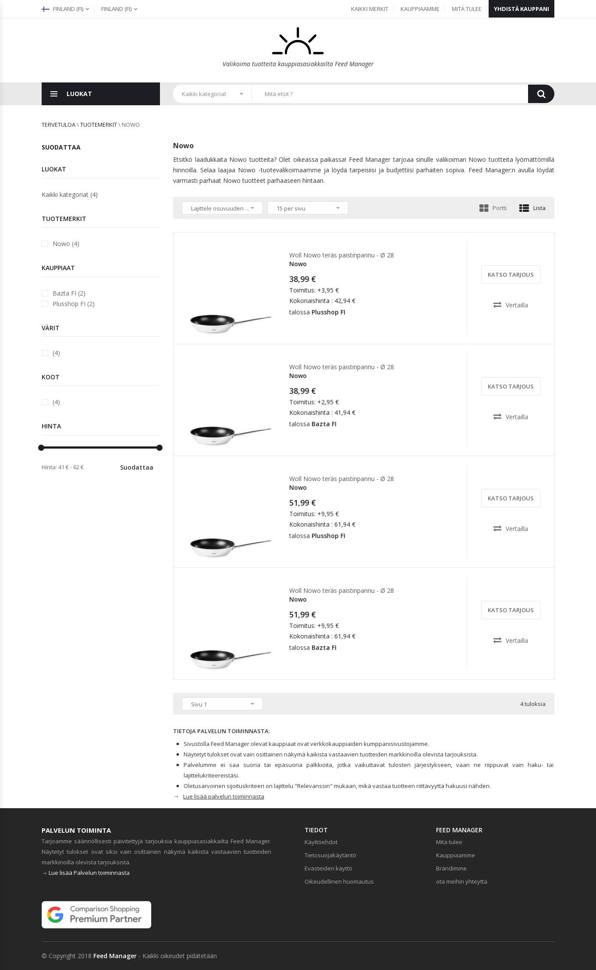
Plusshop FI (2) (74, 304)
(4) (56, 353)
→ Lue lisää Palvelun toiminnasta (86, 873)
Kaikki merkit (369, 9)
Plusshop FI (328, 312)
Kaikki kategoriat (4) (70, 194)
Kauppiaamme (420, 9)
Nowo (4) (66, 243)
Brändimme (451, 868)
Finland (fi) (62, 9)
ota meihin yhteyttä (461, 881)
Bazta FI (324, 424)
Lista (532, 208)
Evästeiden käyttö (328, 868)
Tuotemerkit (98, 124)
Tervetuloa (58, 124)
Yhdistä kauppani (521, 9)
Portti (493, 208)
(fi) (116, 9)
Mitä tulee (467, 9)
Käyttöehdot (321, 842)
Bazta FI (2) (69, 293)
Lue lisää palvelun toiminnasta (223, 796)
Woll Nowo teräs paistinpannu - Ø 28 (341, 255)
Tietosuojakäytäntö (330, 855)
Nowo (298, 264)
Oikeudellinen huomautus (339, 881)
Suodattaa (136, 467)
